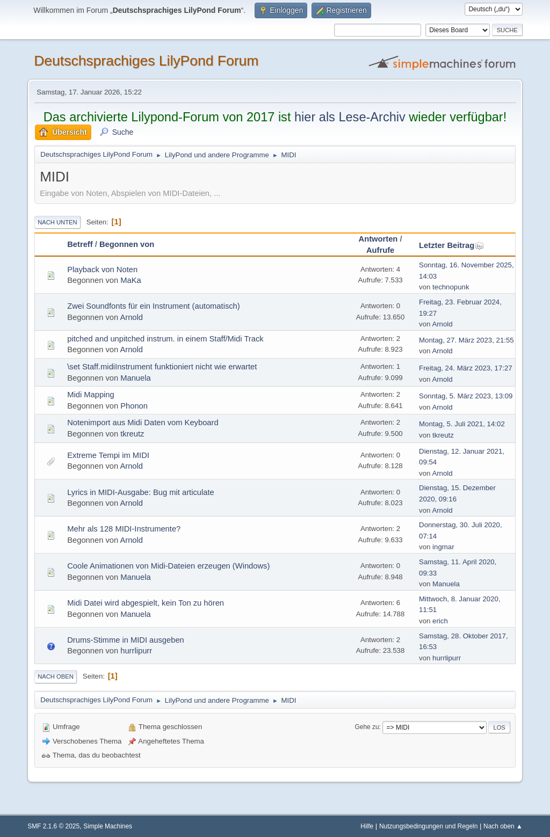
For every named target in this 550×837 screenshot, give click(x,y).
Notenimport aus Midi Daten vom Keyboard (142, 422)
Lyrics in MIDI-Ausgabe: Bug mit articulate (140, 492)
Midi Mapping (90, 394)
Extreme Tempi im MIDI (108, 455)
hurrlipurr (136, 650)
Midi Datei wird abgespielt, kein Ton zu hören (145, 603)
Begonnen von (126, 244)
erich (440, 621)
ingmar (443, 547)
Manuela (135, 378)
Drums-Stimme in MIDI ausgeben (125, 640)
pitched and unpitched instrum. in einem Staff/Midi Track (165, 338)
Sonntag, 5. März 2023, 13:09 (465, 396)
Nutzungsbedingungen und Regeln (428, 826)
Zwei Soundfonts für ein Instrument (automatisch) (153, 306)
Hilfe (366, 826)
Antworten (378, 239)
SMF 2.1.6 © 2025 (53, 826)
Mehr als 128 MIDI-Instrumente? (123, 529)
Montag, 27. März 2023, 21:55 (466, 340)
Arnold (131, 317)
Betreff (79, 244)
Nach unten (57, 222)
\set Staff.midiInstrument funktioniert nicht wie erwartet (162, 366)
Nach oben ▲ (503, 826)
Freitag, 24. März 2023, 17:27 (465, 368)
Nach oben (56, 676)
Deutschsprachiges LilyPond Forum (146, 61)
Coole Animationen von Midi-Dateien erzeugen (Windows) (168, 566)
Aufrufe (380, 250)
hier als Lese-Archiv (350, 117)
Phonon (134, 406)
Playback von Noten (102, 269)
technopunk (450, 287)
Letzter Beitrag (451, 245)
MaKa (130, 280)
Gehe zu (367, 727)
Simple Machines (107, 826)
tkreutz (132, 434)
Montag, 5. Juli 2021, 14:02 (462, 424)
